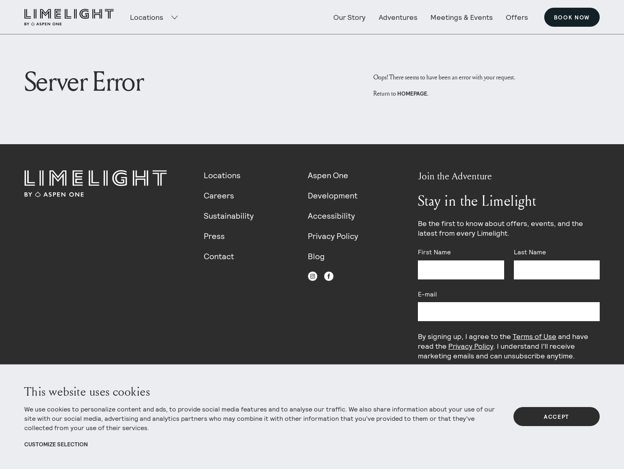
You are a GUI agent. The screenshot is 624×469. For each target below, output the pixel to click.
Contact (219, 256)
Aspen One (328, 175)
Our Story (349, 17)
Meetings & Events (461, 17)
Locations (222, 175)
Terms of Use (534, 336)
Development (333, 195)
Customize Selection (56, 444)
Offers (517, 17)
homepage (412, 93)
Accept (556, 416)
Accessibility (331, 216)
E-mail (427, 294)
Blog (316, 256)
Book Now (572, 17)
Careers (219, 195)
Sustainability (229, 216)
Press (214, 236)
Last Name (530, 252)
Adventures (398, 17)
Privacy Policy (333, 236)
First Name (434, 252)
